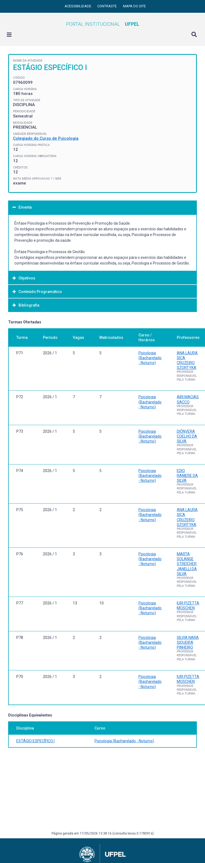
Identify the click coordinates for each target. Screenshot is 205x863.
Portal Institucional (102, 24)
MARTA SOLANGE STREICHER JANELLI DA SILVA (187, 564)
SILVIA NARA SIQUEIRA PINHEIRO (188, 642)
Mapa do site (134, 6)
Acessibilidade (78, 6)
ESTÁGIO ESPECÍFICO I (35, 741)
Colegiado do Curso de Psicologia (45, 138)
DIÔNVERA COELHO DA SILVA (187, 436)
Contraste (107, 6)
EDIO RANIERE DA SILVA (187, 476)
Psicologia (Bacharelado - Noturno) (150, 358)
